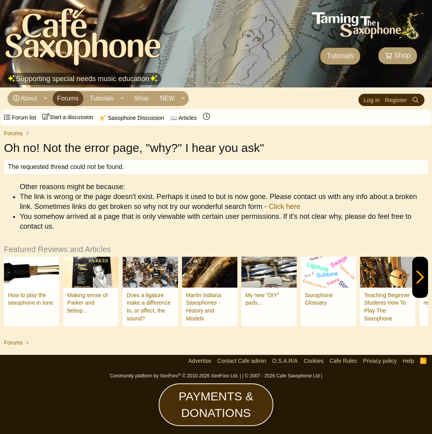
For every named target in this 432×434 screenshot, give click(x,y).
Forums (68, 98)
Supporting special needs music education (82, 79)
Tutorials (340, 56)
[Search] (415, 100)
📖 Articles (184, 118)
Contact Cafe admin (241, 361)
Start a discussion (67, 117)
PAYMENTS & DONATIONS (216, 404)
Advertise (199, 361)
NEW (167, 98)
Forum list (20, 117)
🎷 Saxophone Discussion (132, 118)
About (29, 98)
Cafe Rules (343, 361)
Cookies (314, 361)
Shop (398, 55)
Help (408, 361)
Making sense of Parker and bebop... (87, 303)
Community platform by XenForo (174, 376)
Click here (284, 206)
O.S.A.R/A (285, 361)
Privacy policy (380, 361)
